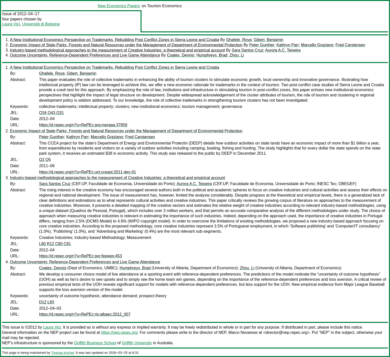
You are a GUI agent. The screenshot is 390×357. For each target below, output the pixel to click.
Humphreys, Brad (211, 55)
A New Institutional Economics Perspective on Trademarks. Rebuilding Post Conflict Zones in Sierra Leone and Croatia (114, 40)
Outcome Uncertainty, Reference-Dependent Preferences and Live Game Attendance (85, 55)
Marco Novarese (242, 332)
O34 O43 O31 (51, 113)
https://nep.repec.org (119, 332)
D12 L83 (46, 302)
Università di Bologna (41, 24)
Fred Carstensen (350, 45)
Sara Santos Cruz (247, 50)
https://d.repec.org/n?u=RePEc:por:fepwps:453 (80, 256)
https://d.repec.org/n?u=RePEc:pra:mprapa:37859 (83, 125)
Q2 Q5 (45, 159)
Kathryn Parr (288, 45)
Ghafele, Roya (238, 40)
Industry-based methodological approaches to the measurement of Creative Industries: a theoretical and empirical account (117, 50)
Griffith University (137, 343)
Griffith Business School (95, 343)
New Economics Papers (119, 6)
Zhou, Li (237, 55)
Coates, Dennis (180, 55)
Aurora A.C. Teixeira (282, 50)
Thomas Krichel (62, 353)
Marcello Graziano (317, 45)
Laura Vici (11, 24)
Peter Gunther (261, 45)
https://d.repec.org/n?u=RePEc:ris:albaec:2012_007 (85, 314)
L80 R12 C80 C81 (55, 244)
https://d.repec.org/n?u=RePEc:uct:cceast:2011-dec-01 (87, 172)
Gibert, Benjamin (268, 40)
